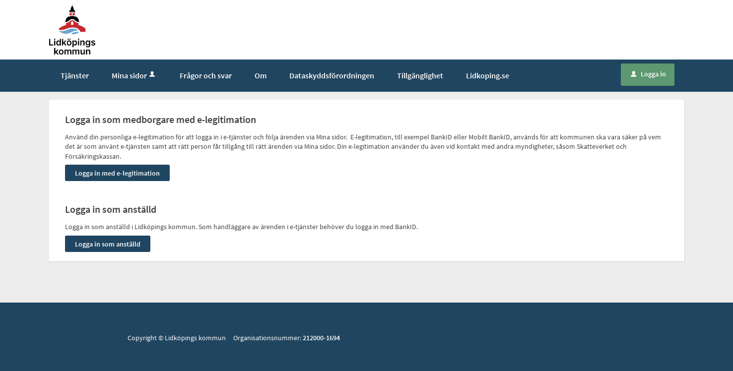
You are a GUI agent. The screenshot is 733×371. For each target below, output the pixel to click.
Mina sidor (134, 75)
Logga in (648, 73)
